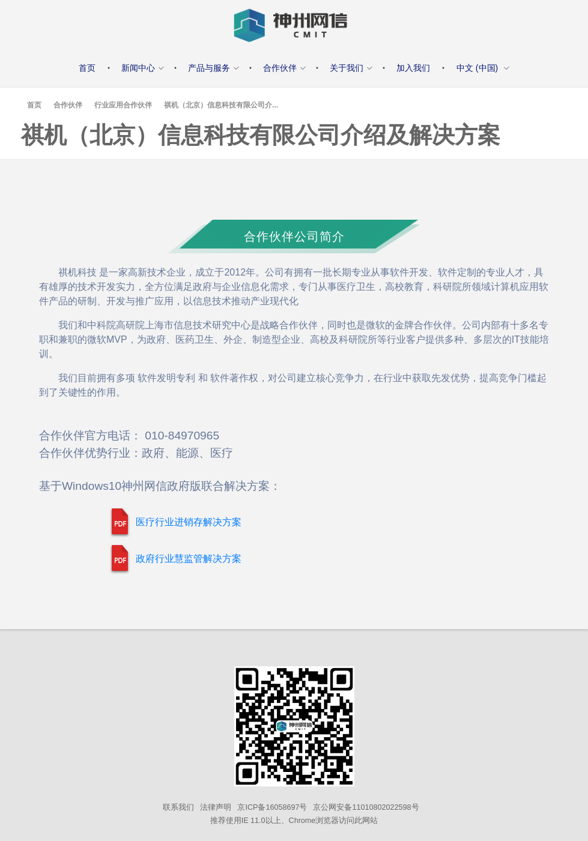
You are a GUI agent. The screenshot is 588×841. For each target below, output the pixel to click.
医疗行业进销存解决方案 (188, 522)
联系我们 (178, 807)
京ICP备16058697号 (272, 807)
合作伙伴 (67, 105)
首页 (34, 105)
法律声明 (215, 807)
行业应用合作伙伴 (123, 105)
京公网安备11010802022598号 (366, 807)
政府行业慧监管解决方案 (188, 558)
